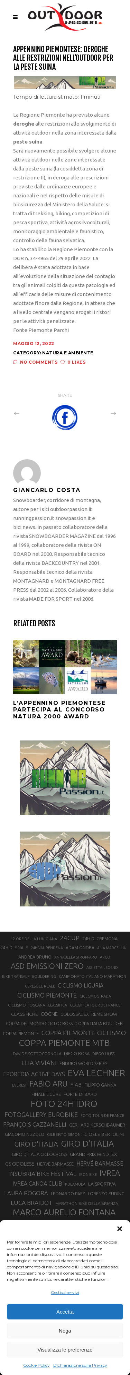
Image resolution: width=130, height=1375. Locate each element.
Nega (65, 1331)
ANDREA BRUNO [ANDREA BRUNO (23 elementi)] (35, 956)
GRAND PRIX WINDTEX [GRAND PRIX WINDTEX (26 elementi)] (93, 1154)
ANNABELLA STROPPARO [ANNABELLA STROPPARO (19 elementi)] (75, 957)
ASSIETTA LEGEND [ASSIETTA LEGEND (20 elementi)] (102, 967)
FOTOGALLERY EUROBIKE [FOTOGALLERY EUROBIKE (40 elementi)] (41, 1114)
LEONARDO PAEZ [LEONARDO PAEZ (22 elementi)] (68, 1193)
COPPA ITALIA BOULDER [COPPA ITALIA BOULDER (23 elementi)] (99, 1023)
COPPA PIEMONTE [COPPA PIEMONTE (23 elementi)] (21, 1033)
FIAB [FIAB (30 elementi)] (76, 1085)
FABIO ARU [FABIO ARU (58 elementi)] (48, 1083)
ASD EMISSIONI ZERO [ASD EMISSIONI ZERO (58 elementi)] (47, 966)
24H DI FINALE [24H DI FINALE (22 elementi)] (14, 947)
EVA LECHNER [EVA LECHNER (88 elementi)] (96, 1072)
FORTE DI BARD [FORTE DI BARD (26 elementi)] (80, 1094)
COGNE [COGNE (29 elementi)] (49, 1014)
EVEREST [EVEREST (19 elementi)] (19, 1085)
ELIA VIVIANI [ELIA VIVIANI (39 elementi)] (39, 1062)
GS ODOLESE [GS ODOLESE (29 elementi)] (19, 1164)
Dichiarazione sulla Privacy (80, 1365)
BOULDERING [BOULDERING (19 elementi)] (44, 976)
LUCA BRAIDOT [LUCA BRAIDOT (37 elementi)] (32, 1202)
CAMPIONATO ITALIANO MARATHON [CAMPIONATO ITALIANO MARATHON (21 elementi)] (92, 976)
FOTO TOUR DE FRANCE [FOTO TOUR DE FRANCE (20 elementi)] (102, 1115)
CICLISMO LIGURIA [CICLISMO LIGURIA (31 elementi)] (80, 985)
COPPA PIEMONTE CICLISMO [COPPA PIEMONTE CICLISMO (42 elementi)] (83, 1033)
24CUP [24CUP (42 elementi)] (70, 938)
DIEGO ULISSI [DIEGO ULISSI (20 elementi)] (103, 1054)
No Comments (35, 362)
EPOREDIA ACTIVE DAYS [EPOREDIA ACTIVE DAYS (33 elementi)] (34, 1074)
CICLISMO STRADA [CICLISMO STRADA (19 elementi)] (95, 996)
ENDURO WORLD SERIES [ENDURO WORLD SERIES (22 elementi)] (83, 1063)
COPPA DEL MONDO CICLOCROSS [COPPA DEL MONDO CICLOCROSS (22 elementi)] (39, 1023)
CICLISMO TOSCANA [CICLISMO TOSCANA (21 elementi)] (26, 1005)
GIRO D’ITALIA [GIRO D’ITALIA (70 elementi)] (87, 1143)
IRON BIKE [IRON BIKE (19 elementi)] (88, 1174)
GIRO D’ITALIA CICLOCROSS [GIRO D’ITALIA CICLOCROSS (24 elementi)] (39, 1154)
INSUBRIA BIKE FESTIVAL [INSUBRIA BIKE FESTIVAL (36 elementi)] (42, 1173)
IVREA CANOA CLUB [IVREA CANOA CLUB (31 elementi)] (37, 1183)
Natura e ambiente (67, 352)
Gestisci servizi (65, 1292)
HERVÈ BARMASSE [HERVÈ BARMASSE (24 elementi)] (55, 1163)
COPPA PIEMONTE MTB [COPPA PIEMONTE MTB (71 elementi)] (64, 1042)
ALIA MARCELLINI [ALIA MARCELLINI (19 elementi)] (112, 948)
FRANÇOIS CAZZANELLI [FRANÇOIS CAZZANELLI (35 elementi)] (34, 1124)
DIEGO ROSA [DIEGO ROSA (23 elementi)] (77, 1053)
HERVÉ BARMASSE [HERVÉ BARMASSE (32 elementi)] (99, 1163)
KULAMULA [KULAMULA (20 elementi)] (75, 1184)
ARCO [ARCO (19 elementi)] (105, 957)
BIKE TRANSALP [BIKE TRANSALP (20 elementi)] (15, 976)
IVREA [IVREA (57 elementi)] (110, 1173)
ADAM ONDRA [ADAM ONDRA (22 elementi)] (80, 947)
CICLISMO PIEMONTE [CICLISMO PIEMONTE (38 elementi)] (47, 995)
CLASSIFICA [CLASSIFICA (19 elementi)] (57, 1005)
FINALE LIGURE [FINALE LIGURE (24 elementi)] (46, 1094)
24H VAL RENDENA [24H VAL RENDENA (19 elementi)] (47, 948)
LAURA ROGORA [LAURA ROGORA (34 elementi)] (26, 1193)
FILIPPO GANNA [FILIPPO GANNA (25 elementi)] (100, 1085)
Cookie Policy (36, 1365)
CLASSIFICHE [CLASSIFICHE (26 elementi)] (24, 1014)
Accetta (65, 1312)
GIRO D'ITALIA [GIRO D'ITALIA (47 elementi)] (36, 1144)
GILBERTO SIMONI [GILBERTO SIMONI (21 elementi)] (64, 1134)
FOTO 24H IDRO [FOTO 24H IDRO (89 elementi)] (64, 1103)
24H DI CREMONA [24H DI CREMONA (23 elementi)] (100, 938)
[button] (119, 1228)
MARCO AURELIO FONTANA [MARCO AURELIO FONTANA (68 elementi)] (64, 1212)
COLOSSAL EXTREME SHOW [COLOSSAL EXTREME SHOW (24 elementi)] (89, 1014)
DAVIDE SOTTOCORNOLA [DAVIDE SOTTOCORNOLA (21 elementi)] (37, 1053)
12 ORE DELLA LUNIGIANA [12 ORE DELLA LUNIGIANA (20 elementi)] (34, 939)
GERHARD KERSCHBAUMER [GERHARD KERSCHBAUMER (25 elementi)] (97, 1125)
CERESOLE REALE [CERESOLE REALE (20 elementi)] (40, 986)
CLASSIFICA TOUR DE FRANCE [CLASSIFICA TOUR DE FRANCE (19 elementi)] (95, 1005)
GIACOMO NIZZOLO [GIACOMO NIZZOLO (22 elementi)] (24, 1134)
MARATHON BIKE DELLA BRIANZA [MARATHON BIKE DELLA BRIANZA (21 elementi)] (86, 1203)
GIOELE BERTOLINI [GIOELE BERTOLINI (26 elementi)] (104, 1134)
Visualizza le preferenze (65, 1350)
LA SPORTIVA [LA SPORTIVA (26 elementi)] (102, 1184)
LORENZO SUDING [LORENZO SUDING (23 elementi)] (106, 1193)
